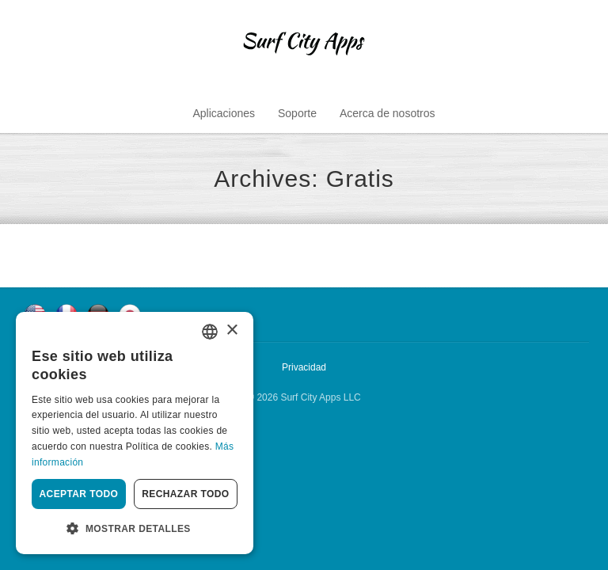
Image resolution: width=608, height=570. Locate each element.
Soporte (297, 113)
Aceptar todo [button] (79, 494)
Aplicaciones (223, 113)
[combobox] (210, 332)
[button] (135, 528)
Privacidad (304, 367)
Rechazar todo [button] (185, 494)
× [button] (232, 330)
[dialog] (134, 433)
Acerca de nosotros (387, 113)
